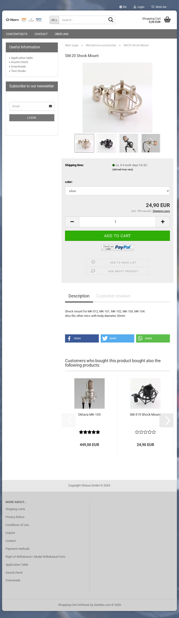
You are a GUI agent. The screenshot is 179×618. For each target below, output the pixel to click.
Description (79, 302)
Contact (41, 34)
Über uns (62, 34)
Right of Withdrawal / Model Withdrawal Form (35, 563)
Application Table (17, 571)
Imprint (10, 540)
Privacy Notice (15, 524)
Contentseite (17, 34)
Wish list (158, 7)
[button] (123, 7)
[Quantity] (117, 229)
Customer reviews (113, 302)
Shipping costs (15, 516)
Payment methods (18, 555)
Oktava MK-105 (89, 421)
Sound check (19, 69)
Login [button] (139, 7)
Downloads (18, 73)
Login (31, 124)
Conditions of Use (17, 532)
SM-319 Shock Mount (145, 421)
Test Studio (18, 78)
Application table (22, 65)
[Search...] (54, 20)
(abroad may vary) (122, 176)
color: (69, 189)
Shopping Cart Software (74, 612)
